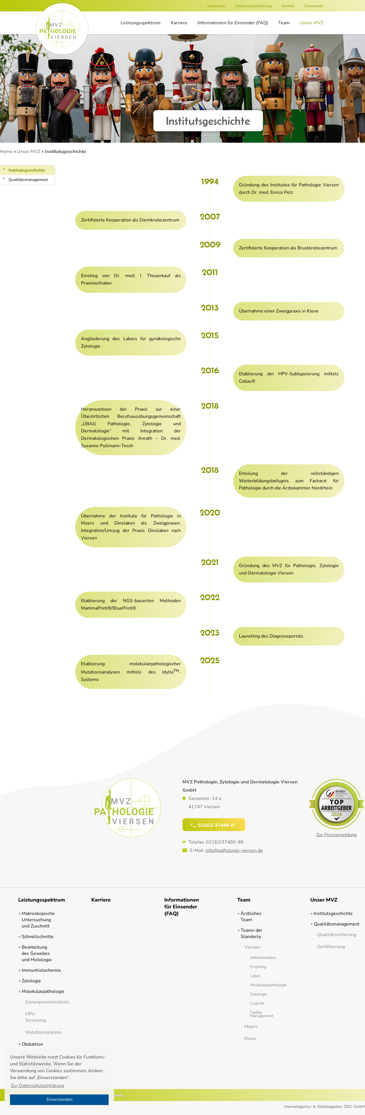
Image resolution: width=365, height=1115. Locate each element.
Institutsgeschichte (27, 170)
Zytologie (31, 981)
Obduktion (32, 1044)
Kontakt (288, 6)
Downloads (314, 6)
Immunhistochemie (38, 970)
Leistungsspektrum (141, 23)
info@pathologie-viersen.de (234, 850)
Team (284, 23)
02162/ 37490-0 (212, 825)
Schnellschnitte (38, 936)
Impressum (216, 6)
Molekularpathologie (38, 991)
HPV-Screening (35, 1017)
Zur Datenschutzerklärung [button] (37, 1085)
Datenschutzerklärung (254, 6)
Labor (255, 976)
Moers (250, 1026)
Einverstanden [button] (59, 1099)
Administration (262, 957)
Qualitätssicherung (332, 934)
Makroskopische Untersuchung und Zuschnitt (38, 919)
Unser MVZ (311, 23)
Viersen (252, 947)
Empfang (258, 967)
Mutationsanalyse (40, 1032)
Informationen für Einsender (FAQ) (233, 23)
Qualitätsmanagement (28, 179)
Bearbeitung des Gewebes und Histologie (37, 953)
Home (6, 151)
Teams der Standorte (251, 933)
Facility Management (261, 1014)
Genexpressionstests (40, 1002)
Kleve (250, 1038)
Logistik (257, 1003)
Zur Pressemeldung (336, 835)
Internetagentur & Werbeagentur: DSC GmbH (324, 1106)
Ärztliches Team (251, 916)
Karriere (179, 23)
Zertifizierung (331, 946)
